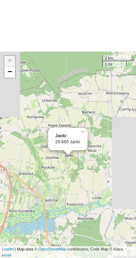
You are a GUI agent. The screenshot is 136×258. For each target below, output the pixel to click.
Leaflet (8, 249)
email (6, 255)
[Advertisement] (68, 26)
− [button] (10, 72)
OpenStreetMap (52, 249)
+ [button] (10, 61)
